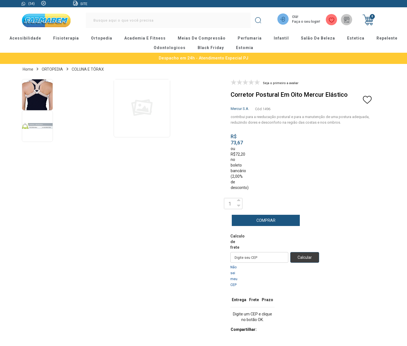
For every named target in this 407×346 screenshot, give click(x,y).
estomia (244, 48)
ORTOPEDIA (52, 69)
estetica (354, 38)
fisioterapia (67, 38)
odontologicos (170, 48)
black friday (211, 48)
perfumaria (249, 38)
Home (28, 69)
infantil (280, 38)
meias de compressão (202, 38)
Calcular (305, 257)
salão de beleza (317, 38)
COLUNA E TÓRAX (88, 69)
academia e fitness (146, 38)
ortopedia (102, 38)
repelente (385, 38)
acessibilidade (27, 38)
